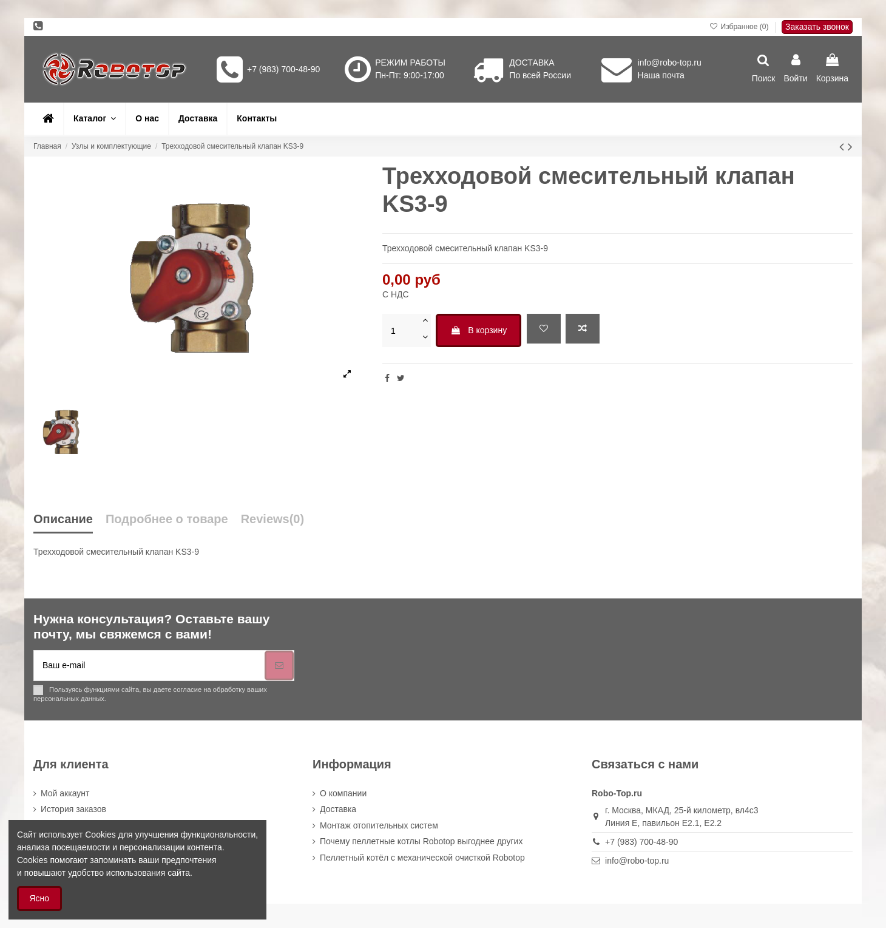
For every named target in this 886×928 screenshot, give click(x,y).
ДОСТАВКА (531, 62)
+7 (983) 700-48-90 (283, 69)
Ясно (40, 898)
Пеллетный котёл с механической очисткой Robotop (422, 857)
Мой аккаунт (65, 793)
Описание (63, 519)
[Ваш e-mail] (149, 665)
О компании (343, 793)
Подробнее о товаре (167, 519)
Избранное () (740, 26)
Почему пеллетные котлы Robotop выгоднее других (421, 841)
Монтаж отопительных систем (379, 825)
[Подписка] (279, 665)
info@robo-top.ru (670, 62)
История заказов (73, 809)
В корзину (478, 330)
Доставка (338, 809)
